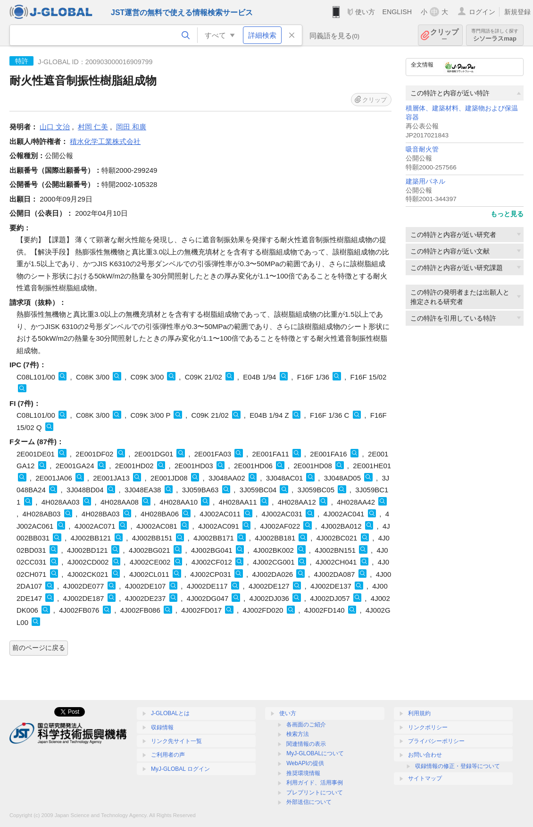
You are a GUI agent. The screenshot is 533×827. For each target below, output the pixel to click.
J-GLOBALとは (170, 713)
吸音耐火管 (422, 149)
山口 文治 (55, 127)
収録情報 (162, 727)
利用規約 (419, 713)
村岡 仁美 (93, 127)
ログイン (482, 12)
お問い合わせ (425, 754)
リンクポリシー (428, 727)
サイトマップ (425, 778)
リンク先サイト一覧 (176, 741)
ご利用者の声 (168, 754)
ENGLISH (397, 12)
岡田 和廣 (131, 127)
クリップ (444, 35)
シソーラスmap (494, 35)
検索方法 (297, 734)
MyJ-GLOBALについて (315, 753)
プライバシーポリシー (436, 741)
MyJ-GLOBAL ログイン (180, 769)
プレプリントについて (314, 792)
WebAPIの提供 (305, 763)
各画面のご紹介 (306, 724)
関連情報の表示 (306, 744)
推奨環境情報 (303, 773)
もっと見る (507, 214)
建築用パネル (425, 181)
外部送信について (309, 802)
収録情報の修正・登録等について (457, 766)
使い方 (365, 12)
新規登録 (517, 12)
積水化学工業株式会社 (105, 141)
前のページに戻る (38, 647)
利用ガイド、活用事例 (314, 782)
